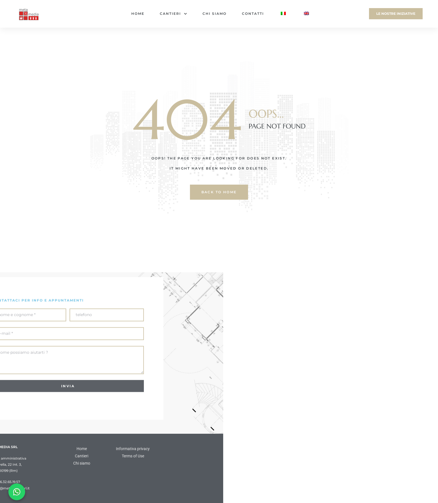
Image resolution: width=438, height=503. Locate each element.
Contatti (253, 13)
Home (137, 13)
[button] (396, 13)
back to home (219, 192)
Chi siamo (215, 13)
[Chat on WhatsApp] (16, 491)
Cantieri (173, 13)
